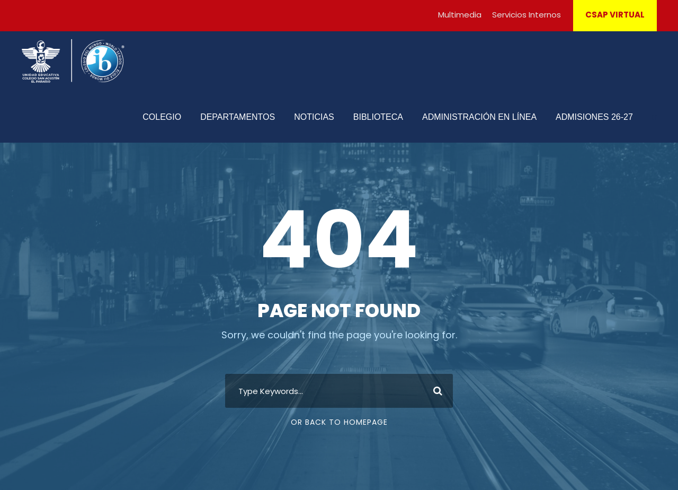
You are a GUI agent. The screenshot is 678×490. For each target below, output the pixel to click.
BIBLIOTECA (378, 116)
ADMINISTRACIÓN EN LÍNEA (479, 116)
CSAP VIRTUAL (615, 14)
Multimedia (459, 14)
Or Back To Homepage (339, 422)
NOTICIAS (314, 116)
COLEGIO (161, 116)
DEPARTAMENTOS (237, 116)
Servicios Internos (526, 14)
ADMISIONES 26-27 (594, 116)
